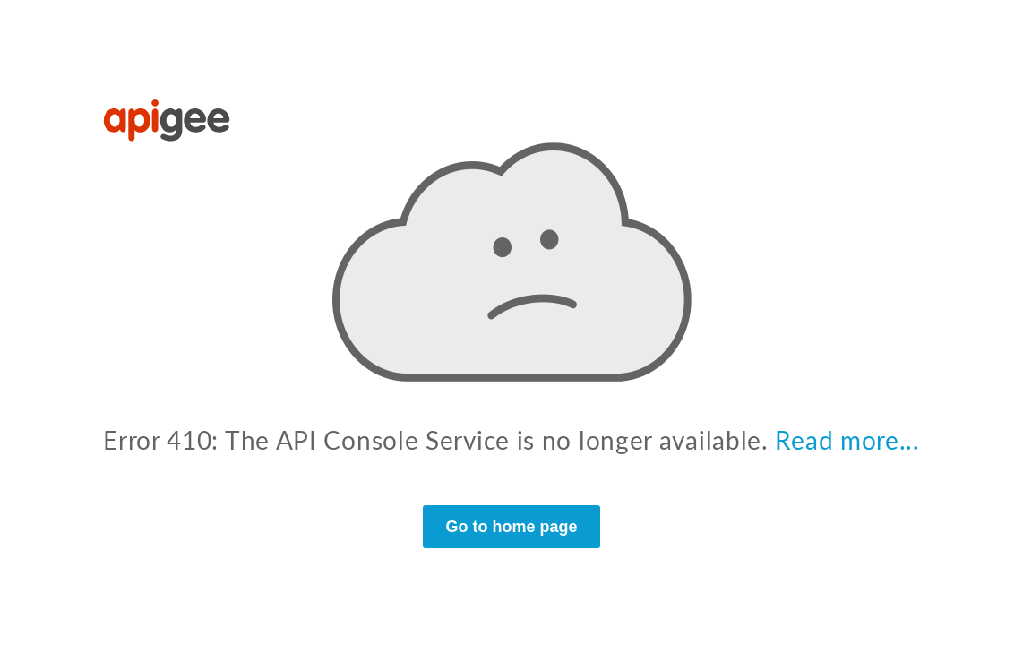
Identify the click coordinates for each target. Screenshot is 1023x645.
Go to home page (511, 527)
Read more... (847, 440)
